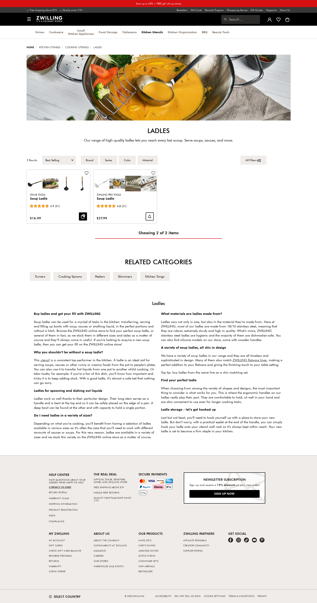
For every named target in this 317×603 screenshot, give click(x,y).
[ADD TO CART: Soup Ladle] (83, 217)
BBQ (204, 32)
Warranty (55, 566)
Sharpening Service (237, 10)
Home (31, 47)
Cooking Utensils (77, 47)
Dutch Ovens (147, 555)
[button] (29, 19)
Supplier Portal (193, 550)
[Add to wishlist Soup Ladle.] (86, 173)
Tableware (129, 32)
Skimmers (125, 276)
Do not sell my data (188, 596)
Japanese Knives (148, 550)
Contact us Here (60, 487)
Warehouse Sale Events (109, 566)
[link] (49, 19)
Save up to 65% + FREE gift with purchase (158, 3)
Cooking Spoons (70, 276)
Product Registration (63, 509)
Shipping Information (63, 503)
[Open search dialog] (240, 19)
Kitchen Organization (182, 32)
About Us (285, 10)
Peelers (100, 276)
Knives (39, 32)
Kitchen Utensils (152, 32)
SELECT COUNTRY (65, 596)
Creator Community (196, 545)
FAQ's (52, 515)
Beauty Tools (220, 32)
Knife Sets (145, 540)
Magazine (271, 10)
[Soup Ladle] (58, 196)
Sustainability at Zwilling (110, 545)
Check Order (57, 571)
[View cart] (287, 19)
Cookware (56, 32)
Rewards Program (214, 10)
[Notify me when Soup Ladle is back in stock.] (150, 217)
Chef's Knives (147, 545)
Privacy (262, 596)
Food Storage (108, 32)
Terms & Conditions (242, 596)
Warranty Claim (59, 498)
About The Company (106, 540)
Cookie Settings (214, 596)
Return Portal (58, 492)
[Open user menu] (269, 19)
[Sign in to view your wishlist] (278, 19)
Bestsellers (182, 10)
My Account (57, 540)
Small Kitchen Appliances (81, 32)
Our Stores (101, 561)
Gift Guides (256, 10)
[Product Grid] (158, 196)
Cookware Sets (148, 561)
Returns (54, 561)
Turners (40, 276)
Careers (99, 555)
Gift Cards (196, 10)
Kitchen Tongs (154, 276)
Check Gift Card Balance (65, 550)
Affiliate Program (194, 540)
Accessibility (163, 596)
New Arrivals (147, 566)
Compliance (56, 521)
